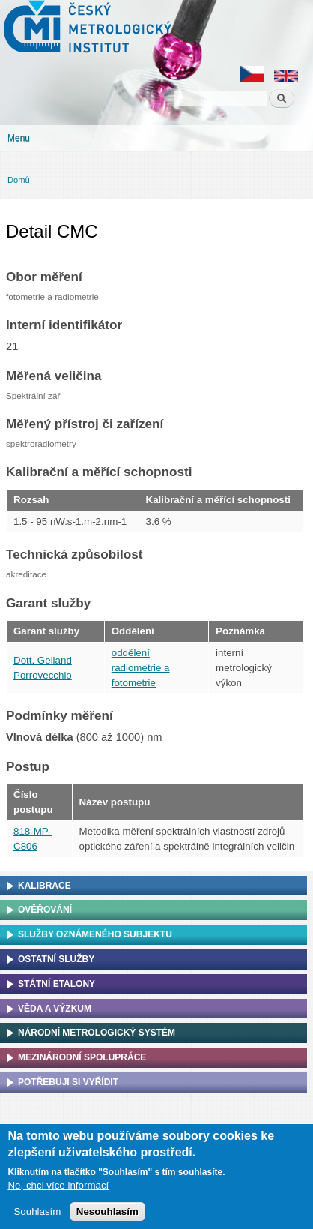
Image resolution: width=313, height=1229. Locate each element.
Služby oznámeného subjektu (95, 934)
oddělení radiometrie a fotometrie (141, 667)
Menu (18, 138)
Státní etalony (56, 984)
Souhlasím (37, 1216)
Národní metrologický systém (96, 1032)
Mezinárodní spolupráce (82, 1057)
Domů (18, 179)
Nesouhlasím (107, 1216)
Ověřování (45, 909)
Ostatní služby (56, 959)
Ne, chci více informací (58, 1189)
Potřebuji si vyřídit (68, 1082)
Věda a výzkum (54, 1008)
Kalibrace (44, 885)
